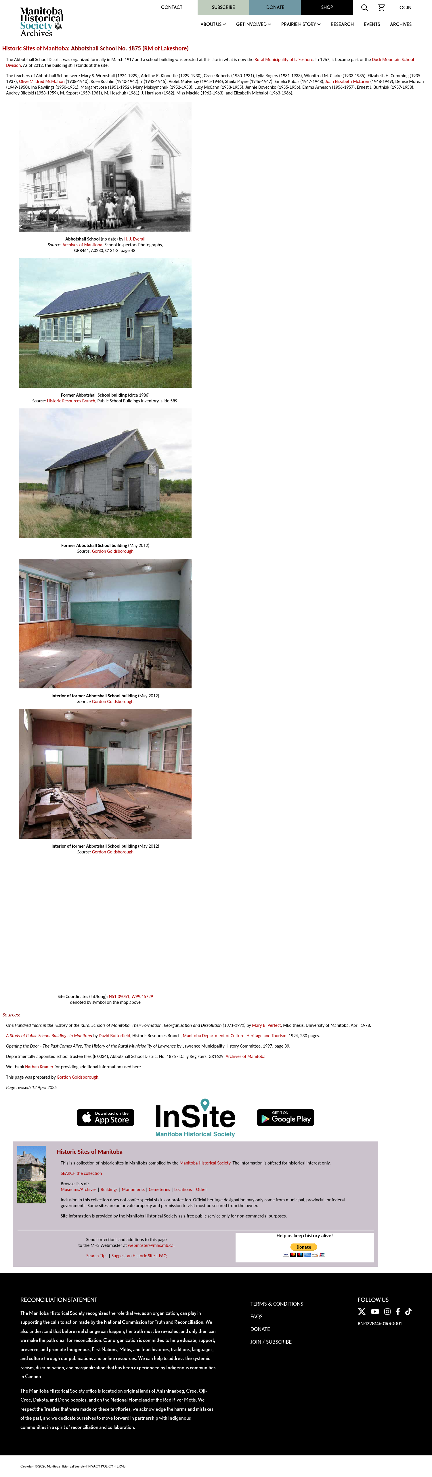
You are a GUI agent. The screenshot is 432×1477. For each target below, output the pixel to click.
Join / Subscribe (271, 1341)
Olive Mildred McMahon (41, 81)
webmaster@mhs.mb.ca (150, 1245)
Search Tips (96, 1255)
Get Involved (251, 24)
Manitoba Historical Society (204, 1163)
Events (372, 24)
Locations (183, 1189)
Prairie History (298, 24)
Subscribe (223, 7)
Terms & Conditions (277, 1303)
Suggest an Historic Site (133, 1255)
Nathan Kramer (39, 1066)
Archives (401, 24)
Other (201, 1189)
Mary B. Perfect (266, 1025)
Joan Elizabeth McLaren (347, 81)
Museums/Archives (78, 1189)
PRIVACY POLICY (99, 1466)
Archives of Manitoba (82, 244)
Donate (275, 7)
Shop (327, 7)
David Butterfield (114, 1035)
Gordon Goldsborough (113, 551)
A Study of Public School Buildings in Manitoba (49, 1035)
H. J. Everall (134, 239)
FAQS (257, 1316)
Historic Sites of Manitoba (35, 48)
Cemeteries (159, 1189)
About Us (210, 24)
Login (404, 7)
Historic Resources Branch (71, 401)
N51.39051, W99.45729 (131, 996)
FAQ (163, 1255)
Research (342, 24)
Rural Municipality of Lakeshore (284, 59)
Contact (171, 7)
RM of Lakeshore (165, 48)
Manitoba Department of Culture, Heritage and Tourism (234, 1035)
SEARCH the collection (81, 1173)
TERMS (120, 1466)
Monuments (133, 1189)
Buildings (109, 1189)
